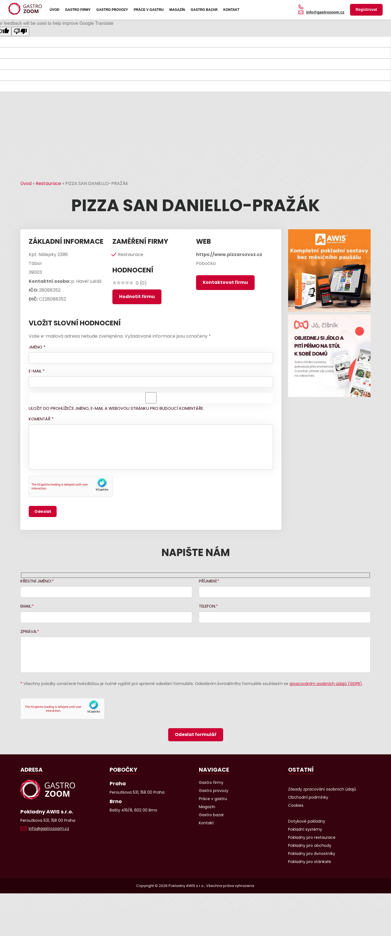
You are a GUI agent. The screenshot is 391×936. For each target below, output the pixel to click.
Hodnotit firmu (137, 296)
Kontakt (231, 10)
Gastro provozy (112, 10)
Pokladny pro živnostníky (311, 853)
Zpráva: (28, 631)
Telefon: (207, 606)
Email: (26, 606)
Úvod (54, 10)
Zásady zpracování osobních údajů (322, 789)
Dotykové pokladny (306, 821)
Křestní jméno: (36, 581)
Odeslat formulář (195, 734)
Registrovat (366, 9)
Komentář (41, 419)
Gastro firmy (78, 10)
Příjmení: (208, 581)
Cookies (295, 805)
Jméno (37, 347)
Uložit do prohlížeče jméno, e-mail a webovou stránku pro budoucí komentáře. (116, 408)
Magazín (177, 10)
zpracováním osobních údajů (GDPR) (325, 683)
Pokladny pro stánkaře (309, 861)
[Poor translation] (20, 31)
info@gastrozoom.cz (325, 12)
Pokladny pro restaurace (312, 837)
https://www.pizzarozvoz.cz (229, 254)
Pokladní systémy (305, 829)
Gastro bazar (204, 10)
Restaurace (48, 183)
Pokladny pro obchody (309, 845)
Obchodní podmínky (308, 797)
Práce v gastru (148, 10)
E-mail (37, 371)
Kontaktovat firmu (225, 282)
